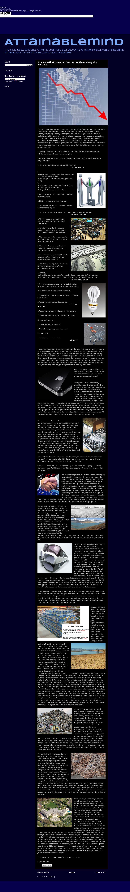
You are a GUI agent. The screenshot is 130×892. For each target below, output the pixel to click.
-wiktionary (73, 340)
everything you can (81, 722)
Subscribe (8, 70)
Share (7, 86)
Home (72, 872)
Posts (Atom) (50, 877)
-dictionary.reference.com (79, 279)
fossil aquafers (42, 644)
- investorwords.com (77, 167)
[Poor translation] (7, 13)
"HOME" (54, 857)
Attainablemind (64, 42)
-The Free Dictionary (78, 214)
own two (69, 410)
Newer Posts (43, 872)
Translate (18, 81)
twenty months (74, 407)
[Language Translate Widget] (15, 79)
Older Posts (100, 872)
